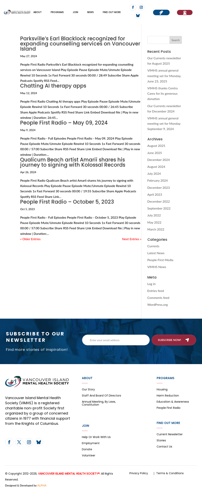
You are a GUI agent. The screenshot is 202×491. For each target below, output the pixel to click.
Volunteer (88, 455)
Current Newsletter (170, 434)
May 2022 (154, 222)
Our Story (88, 389)
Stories (161, 440)
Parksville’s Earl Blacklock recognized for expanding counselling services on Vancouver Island (80, 43)
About (37, 12)
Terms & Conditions (170, 473)
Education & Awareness (173, 402)
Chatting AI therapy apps (53, 85)
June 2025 (154, 153)
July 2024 (154, 173)
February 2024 (157, 180)
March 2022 (155, 229)
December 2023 (158, 187)
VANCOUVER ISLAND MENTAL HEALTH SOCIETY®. (69, 474)
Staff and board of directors (101, 396)
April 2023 (154, 194)
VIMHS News (156, 267)
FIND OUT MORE (112, 12)
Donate (87, 449)
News (90, 12)
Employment (91, 443)
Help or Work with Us (96, 437)
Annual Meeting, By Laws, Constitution (99, 403)
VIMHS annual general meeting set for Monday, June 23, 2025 (164, 75)
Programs (57, 12)
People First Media (160, 260)
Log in (151, 284)
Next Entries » (131, 239)
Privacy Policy (138, 473)
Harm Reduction (168, 396)
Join (75, 12)
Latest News (156, 253)
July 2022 (154, 215)
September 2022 (159, 208)
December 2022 (158, 201)
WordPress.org (157, 304)
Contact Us (164, 447)
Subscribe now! (169, 340)
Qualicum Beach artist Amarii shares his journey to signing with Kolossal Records (72, 162)
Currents (153, 246)
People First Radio (168, 408)
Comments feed (158, 297)
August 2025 (156, 145)
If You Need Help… (185, 12)
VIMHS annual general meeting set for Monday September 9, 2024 (163, 123)
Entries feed (155, 291)
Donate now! (161, 12)
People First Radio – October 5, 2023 (67, 201)
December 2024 (158, 159)
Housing (162, 389)
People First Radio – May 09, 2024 (64, 122)
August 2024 (156, 166)
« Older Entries (30, 239)
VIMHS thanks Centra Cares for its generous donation (162, 93)
